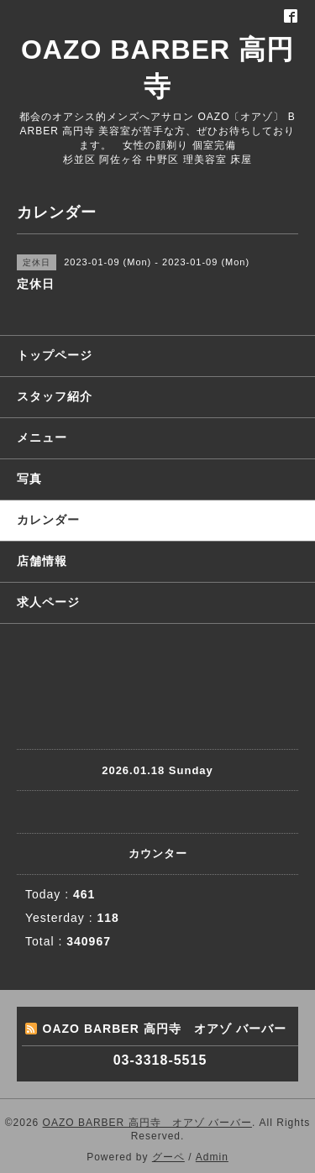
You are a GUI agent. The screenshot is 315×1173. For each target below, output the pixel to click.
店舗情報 (42, 561)
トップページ (54, 355)
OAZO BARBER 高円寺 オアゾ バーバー (147, 1122)
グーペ (168, 1157)
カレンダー (48, 519)
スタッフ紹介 (54, 396)
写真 (29, 478)
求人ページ (48, 602)
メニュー (42, 437)
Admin (212, 1157)
